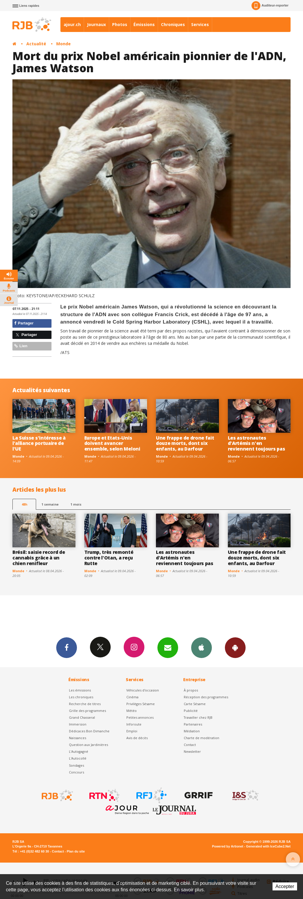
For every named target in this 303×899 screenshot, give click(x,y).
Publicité (191, 711)
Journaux (96, 24)
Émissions (144, 24)
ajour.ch (72, 24)
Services (200, 24)
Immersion (77, 724)
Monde (63, 43)
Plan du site (76, 851)
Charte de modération (201, 738)
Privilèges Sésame (140, 704)
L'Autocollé (77, 758)
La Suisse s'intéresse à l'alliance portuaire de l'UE (39, 443)
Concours (76, 772)
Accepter (284, 886)
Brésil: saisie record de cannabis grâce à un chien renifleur (38, 558)
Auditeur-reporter (270, 5)
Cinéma (132, 697)
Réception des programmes (206, 697)
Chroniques (173, 24)
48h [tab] (24, 504)
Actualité (36, 43)
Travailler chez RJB (198, 717)
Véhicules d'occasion (142, 690)
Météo (131, 711)
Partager (23, 323)
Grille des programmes (87, 711)
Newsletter (192, 751)
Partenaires (193, 724)
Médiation (192, 731)
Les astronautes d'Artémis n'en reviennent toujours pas (256, 443)
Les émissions (80, 690)
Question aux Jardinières (88, 745)
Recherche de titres (85, 704)
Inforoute (133, 724)
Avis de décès (137, 738)
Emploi (131, 731)
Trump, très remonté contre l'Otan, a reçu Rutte (108, 558)
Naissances (77, 738)
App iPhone (201, 647)
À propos (191, 690)
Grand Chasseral (82, 717)
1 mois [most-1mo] (75, 504)
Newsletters (167, 647)
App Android (235, 647)
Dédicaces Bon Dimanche (89, 731)
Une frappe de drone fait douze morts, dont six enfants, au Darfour (185, 443)
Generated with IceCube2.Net (268, 846)
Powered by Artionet (227, 846)
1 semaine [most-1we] (50, 504)
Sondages (76, 765)
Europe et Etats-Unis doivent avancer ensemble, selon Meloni (112, 443)
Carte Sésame (195, 704)
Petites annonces (140, 717)
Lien (20, 346)
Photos (119, 24)
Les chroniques (81, 697)
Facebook (66, 647)
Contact (190, 745)
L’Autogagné (78, 751)
